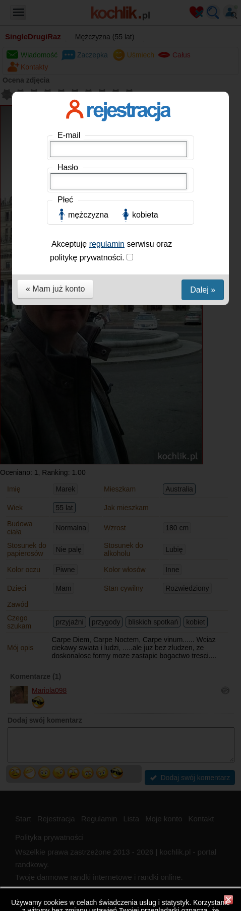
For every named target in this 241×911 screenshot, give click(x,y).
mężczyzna (88, 215)
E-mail (68, 135)
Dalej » (202, 290)
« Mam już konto (55, 289)
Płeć (65, 199)
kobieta (145, 215)
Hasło (67, 167)
